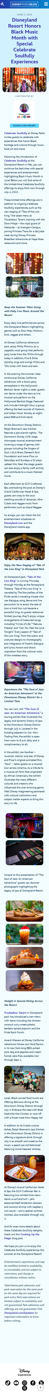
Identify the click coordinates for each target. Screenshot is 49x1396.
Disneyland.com (13, 523)
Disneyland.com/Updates (19, 1313)
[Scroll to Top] (40, 1387)
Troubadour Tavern (15, 1012)
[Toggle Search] (46, 4)
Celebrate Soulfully (15, 133)
